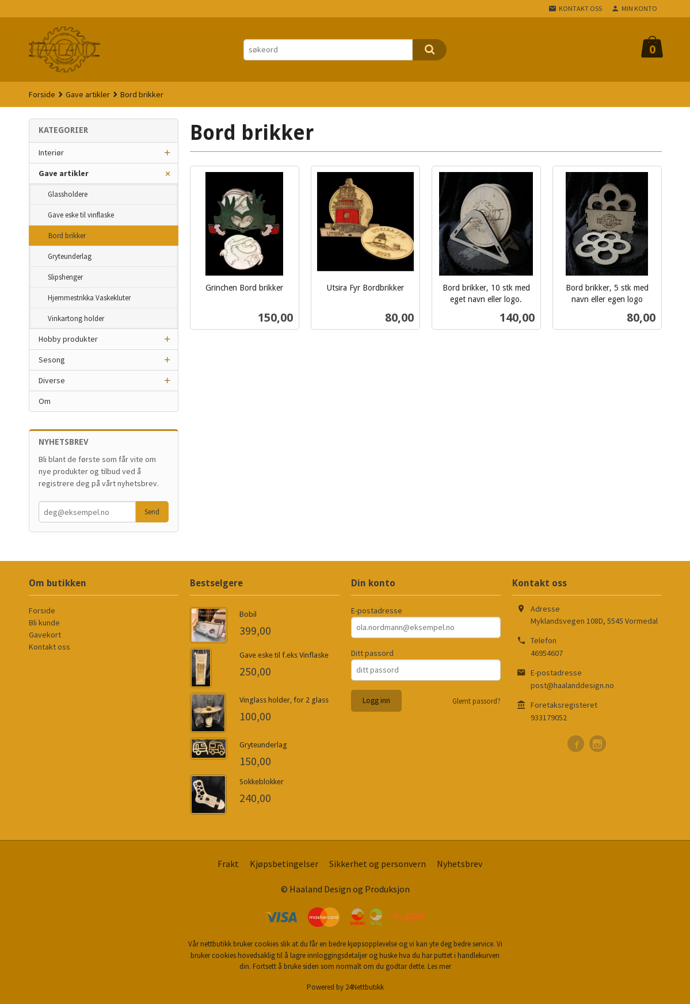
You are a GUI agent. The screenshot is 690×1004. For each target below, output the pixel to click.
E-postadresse (376, 610)
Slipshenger (65, 277)
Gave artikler (64, 173)
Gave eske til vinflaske (81, 215)
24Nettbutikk (364, 987)
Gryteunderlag (70, 256)
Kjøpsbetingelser (284, 863)
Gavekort (45, 634)
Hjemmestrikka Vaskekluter (89, 298)
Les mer (439, 966)
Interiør (51, 152)
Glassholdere (67, 194)
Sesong (52, 359)
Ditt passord (372, 653)
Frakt (228, 863)
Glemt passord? (476, 701)
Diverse (52, 380)
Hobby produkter (68, 339)
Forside (42, 94)
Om (45, 401)
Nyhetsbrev (459, 863)
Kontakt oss (49, 647)
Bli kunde (44, 622)
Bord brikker (67, 235)
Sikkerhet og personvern (377, 863)
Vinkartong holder (76, 318)
